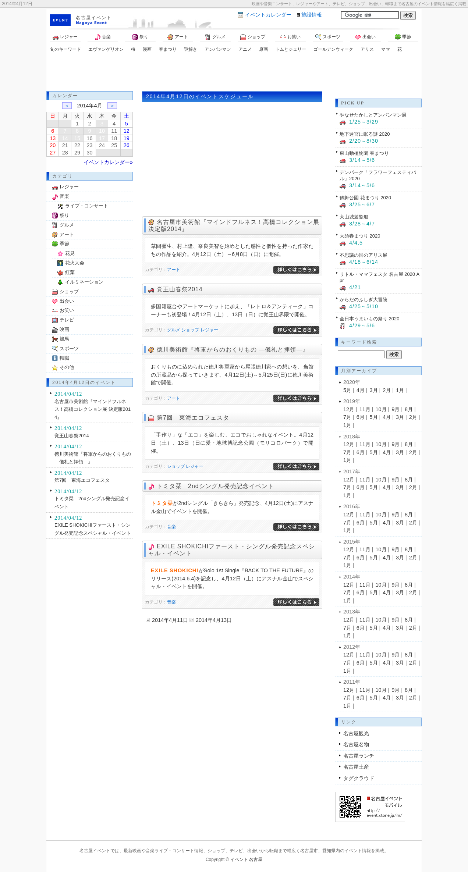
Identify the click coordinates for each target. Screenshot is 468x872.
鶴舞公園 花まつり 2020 (365, 197)
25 (114, 145)
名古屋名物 (356, 744)
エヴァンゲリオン (106, 49)
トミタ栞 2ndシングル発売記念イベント (215, 486)
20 (53, 145)
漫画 (147, 49)
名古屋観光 (356, 733)
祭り (140, 37)
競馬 (64, 339)
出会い (365, 37)
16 (89, 138)
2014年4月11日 (170, 620)
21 (65, 145)
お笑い (290, 37)
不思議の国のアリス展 (363, 255)
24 (102, 145)
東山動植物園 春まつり (364, 153)
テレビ (67, 320)
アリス (367, 49)
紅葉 (70, 272)
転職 (64, 358)
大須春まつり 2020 (360, 236)
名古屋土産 (356, 767)
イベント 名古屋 (246, 859)
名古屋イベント (94, 17)
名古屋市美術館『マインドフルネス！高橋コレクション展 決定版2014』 (92, 409)
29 (77, 153)
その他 (67, 367)
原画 (263, 49)
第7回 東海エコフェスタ (193, 417)
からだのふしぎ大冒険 (363, 299)
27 (53, 153)
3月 (374, 390)
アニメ (245, 49)
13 (53, 138)
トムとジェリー (290, 49)
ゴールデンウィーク (333, 49)
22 (77, 145)
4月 (361, 390)
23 (89, 145)
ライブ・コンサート (86, 206)
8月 (409, 409)
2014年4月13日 (214, 620)
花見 (70, 253)
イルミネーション (84, 282)
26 (127, 145)
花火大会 (74, 263)
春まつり (168, 49)
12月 (348, 409)
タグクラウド (358, 778)
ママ (385, 49)
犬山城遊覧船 (354, 217)
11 (114, 131)
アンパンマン (218, 49)
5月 (347, 390)
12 (127, 131)
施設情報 (311, 15)
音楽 (103, 37)
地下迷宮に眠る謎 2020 (365, 134)
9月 (395, 409)
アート (177, 37)
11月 (364, 409)
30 (89, 153)
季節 (403, 37)
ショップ (252, 37)
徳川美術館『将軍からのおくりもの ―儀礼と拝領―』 (233, 349)
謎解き (190, 49)
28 (65, 153)
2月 (387, 390)
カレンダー (268, 15)
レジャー (65, 37)
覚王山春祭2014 (180, 289)
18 (114, 138)
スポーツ (327, 37)
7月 (347, 417)
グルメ (215, 37)
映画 (64, 329)
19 (127, 138)
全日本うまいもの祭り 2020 (369, 318)
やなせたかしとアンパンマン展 (373, 115)
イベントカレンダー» (108, 162)
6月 (361, 417)
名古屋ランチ (358, 756)
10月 (381, 409)
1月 (400, 390)
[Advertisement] (234, 72)
